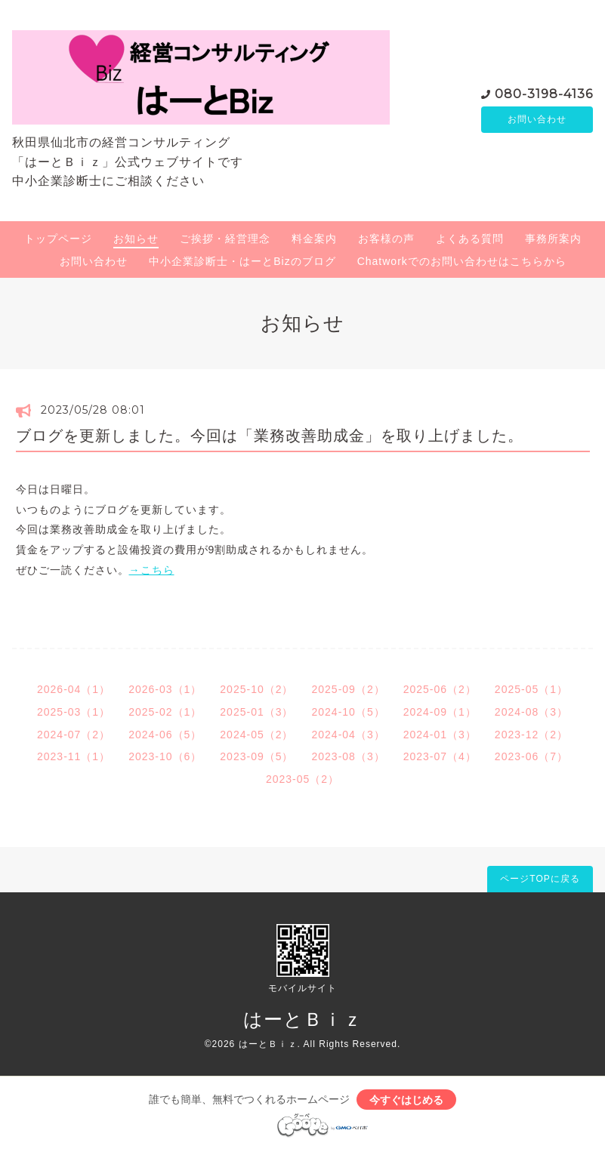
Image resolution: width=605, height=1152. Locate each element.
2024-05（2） (256, 734)
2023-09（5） (256, 756)
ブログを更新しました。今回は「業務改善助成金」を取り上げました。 (269, 435)
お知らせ (136, 239)
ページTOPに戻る (539, 878)
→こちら (151, 570)
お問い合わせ (537, 119)
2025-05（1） (531, 689)
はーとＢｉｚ (303, 1019)
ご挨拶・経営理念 (225, 239)
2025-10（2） (256, 689)
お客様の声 (386, 239)
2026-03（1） (165, 689)
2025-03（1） (73, 712)
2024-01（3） (440, 734)
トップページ (58, 239)
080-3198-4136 (544, 92)
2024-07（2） (73, 734)
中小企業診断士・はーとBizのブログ (242, 261)
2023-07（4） (440, 756)
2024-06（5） (165, 734)
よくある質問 (470, 239)
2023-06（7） (531, 756)
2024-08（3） (531, 712)
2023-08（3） (348, 756)
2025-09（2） (348, 689)
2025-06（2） (440, 689)
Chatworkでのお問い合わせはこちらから (461, 261)
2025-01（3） (256, 712)
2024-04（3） (348, 734)
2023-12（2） (531, 734)
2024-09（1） (440, 712)
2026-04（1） (73, 689)
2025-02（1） (165, 712)
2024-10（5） (348, 712)
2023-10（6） (165, 756)
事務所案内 (553, 239)
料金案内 (314, 239)
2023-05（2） (302, 779)
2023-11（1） (73, 756)
